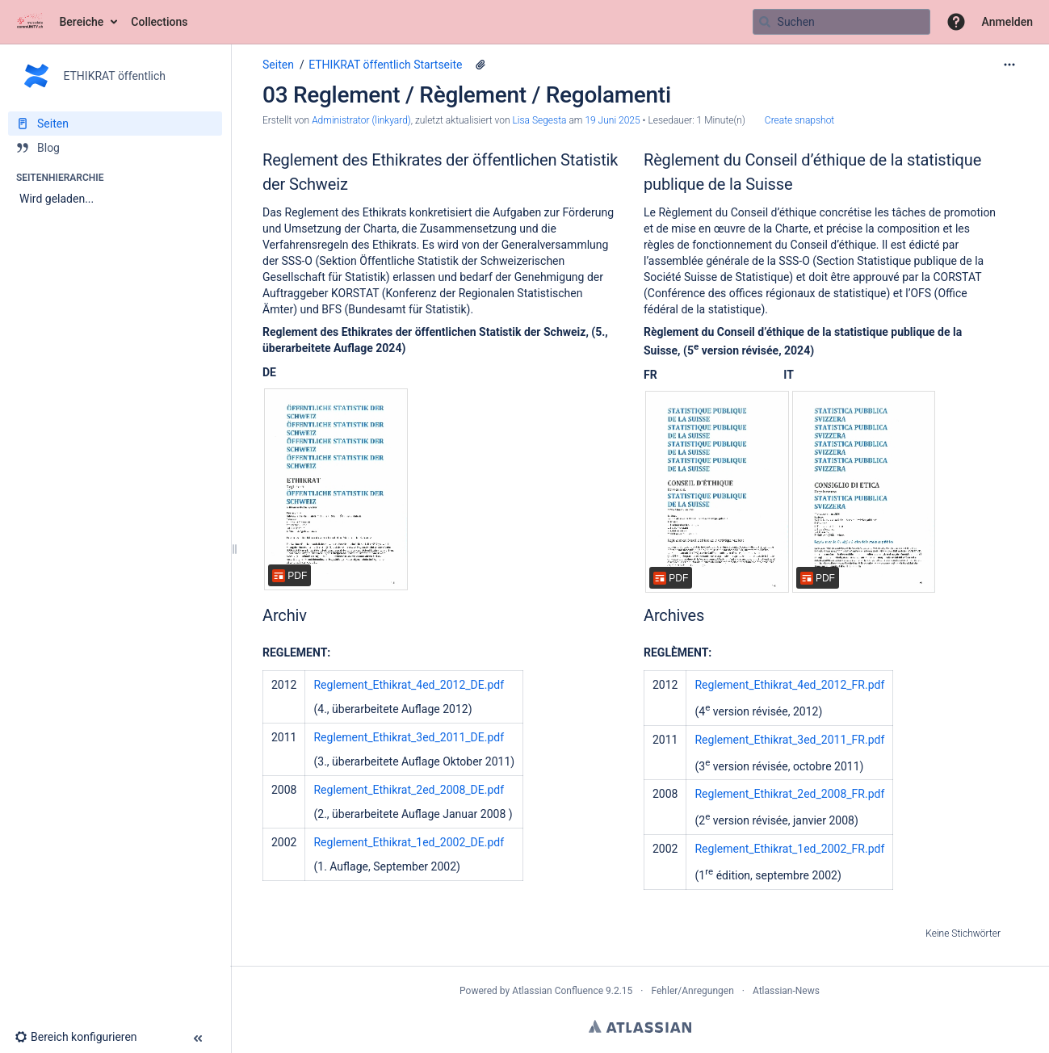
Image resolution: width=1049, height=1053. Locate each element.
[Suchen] (764, 21)
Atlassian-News (786, 990)
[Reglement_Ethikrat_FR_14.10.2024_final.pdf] (717, 492)
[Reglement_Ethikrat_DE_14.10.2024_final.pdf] (336, 489)
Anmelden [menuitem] (1007, 21)
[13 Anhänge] (480, 64)
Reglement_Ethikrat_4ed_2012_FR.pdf (789, 684)
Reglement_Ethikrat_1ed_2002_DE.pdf (408, 842)
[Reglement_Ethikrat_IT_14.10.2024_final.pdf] (864, 492)
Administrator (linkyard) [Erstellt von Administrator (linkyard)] (361, 120)
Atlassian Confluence (557, 990)
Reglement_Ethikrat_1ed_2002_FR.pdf (789, 848)
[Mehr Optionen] (1009, 64)
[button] (956, 22)
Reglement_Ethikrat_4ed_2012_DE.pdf (408, 684)
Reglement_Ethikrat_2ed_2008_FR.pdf (789, 793)
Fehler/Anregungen (693, 990)
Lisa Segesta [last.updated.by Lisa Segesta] (539, 120)
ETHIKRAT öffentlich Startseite (385, 64)
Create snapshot (799, 120)
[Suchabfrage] (841, 22)
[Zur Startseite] (30, 22)
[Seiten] (115, 123)
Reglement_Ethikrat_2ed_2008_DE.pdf (408, 789)
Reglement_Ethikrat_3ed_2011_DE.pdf (408, 737)
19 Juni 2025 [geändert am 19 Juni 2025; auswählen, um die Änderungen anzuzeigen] (612, 120)
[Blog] (115, 148)
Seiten (278, 64)
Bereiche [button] (82, 21)
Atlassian (640, 1026)
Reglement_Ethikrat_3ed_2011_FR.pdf (789, 739)
